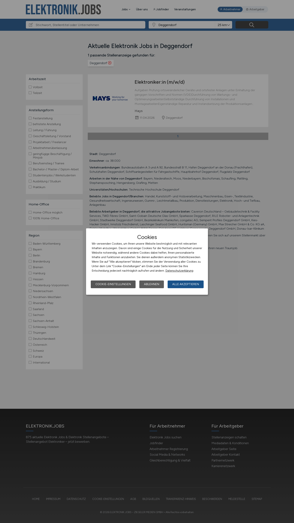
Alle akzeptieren (185, 284)
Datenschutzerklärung (179, 270)
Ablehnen (151, 284)
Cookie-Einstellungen (113, 284)
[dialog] (147, 261)
